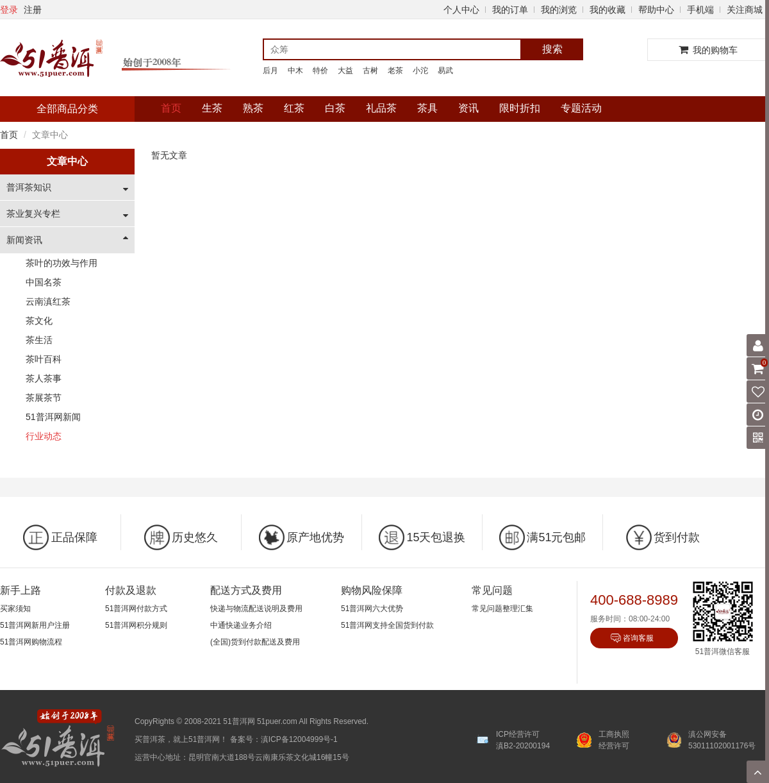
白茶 (335, 108)
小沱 (420, 70)
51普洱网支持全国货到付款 (387, 625)
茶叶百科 (44, 359)
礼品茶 (381, 108)
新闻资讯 (24, 240)
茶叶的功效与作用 (61, 263)
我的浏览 (559, 9)
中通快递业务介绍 (241, 625)
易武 (445, 70)
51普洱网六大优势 (372, 608)
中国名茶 (44, 282)
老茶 (395, 70)
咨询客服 (638, 638)
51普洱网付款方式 (136, 608)
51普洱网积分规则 (136, 625)
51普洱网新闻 (53, 417)
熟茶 (253, 108)
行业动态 (44, 436)
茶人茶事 (44, 378)
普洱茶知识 (28, 187)
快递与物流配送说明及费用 (256, 608)
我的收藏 (607, 9)
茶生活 (39, 340)
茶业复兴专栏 (33, 213)
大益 (345, 70)
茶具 (427, 108)
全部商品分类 (67, 108)
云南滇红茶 (48, 301)
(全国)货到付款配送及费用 (255, 641)
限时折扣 (519, 108)
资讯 (468, 108)
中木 (295, 70)
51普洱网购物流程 (31, 641)
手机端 (700, 9)
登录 (9, 9)
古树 (370, 70)
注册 (33, 9)
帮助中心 (656, 9)
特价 (320, 70)
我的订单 (510, 9)
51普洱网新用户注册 (35, 625)
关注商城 (745, 9)
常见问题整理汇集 (502, 608)
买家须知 (15, 608)
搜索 (552, 49)
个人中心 (461, 9)
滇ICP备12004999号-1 (299, 739)
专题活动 (581, 108)
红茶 (294, 108)
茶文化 (39, 321)
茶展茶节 (44, 397)
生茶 (212, 108)
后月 (270, 70)
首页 (171, 108)
